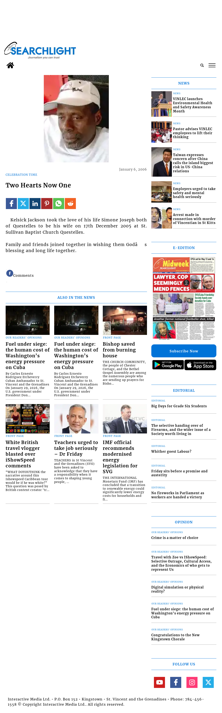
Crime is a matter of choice (174, 538)
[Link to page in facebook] (11, 203)
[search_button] (202, 65)
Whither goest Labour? (171, 452)
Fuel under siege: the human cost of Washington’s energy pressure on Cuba (28, 355)
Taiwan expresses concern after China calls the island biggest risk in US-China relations (193, 163)
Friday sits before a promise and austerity (179, 473)
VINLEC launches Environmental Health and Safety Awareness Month (192, 105)
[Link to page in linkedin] (35, 203)
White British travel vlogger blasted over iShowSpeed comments (23, 454)
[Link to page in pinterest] (46, 203)
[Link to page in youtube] (159, 682)
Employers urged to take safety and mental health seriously (194, 193)
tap (212, 65)
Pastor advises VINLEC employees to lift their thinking (192, 133)
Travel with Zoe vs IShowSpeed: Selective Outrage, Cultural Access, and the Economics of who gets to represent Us (181, 563)
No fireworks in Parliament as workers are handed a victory (177, 495)
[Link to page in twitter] (23, 203)
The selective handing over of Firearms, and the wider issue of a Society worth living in (181, 430)
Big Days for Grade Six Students (179, 406)
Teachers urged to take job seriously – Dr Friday (76, 448)
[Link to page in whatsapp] (58, 203)
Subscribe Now (184, 351)
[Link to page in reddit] (70, 203)
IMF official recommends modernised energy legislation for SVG (120, 457)
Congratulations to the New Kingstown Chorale (175, 637)
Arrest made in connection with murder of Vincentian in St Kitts (194, 219)
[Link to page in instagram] (192, 682)
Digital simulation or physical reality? (177, 589)
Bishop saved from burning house (119, 350)
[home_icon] (10, 65)
